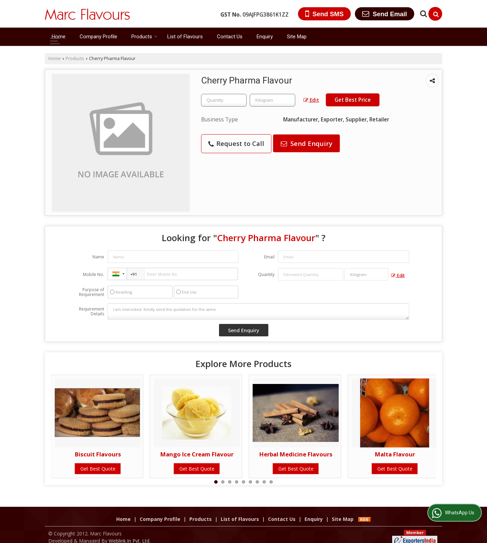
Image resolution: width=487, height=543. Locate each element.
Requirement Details (91, 311)
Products (144, 36)
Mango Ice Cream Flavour (196, 454)
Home (59, 36)
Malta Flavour (395, 454)
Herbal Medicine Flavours (295, 454)
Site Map (297, 36)
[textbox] (272, 100)
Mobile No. (93, 274)
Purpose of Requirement (91, 292)
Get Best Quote (98, 468)
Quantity (266, 274)
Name (98, 257)
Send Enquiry (306, 143)
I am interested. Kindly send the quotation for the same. (258, 311)
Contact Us (229, 36)
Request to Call (236, 143)
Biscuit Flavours (98, 454)
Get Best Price (353, 99)
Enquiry (265, 36)
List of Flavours (185, 36)
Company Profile (98, 36)
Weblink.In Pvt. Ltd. (129, 533)
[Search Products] (422, 14)
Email (269, 257)
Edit (311, 100)
